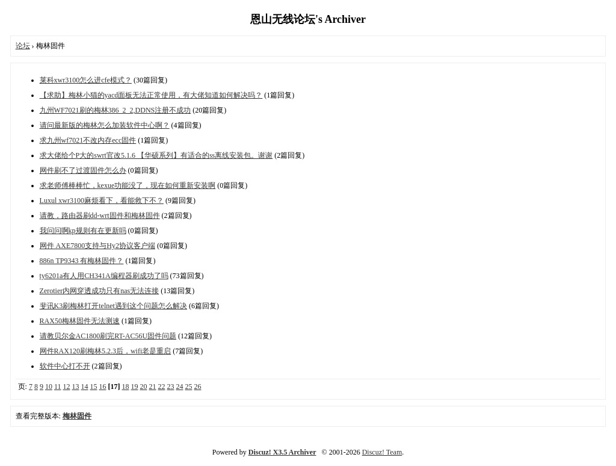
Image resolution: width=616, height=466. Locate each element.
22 (161, 386)
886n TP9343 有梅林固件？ (82, 260)
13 (75, 386)
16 (102, 386)
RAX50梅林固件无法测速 (80, 321)
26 (198, 386)
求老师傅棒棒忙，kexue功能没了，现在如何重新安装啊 (128, 185)
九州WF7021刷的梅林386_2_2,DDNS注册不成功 (115, 110)
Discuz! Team (382, 452)
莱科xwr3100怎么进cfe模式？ (86, 80)
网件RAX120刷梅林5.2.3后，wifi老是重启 (105, 351)
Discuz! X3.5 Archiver (282, 452)
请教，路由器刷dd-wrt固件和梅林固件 (100, 215)
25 (188, 386)
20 (143, 386)
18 (125, 386)
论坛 (23, 46)
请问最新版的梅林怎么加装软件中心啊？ (105, 125)
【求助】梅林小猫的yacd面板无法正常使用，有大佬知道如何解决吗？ (151, 95)
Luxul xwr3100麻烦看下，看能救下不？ (102, 200)
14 (84, 386)
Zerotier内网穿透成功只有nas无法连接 (99, 291)
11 (57, 386)
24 (179, 386)
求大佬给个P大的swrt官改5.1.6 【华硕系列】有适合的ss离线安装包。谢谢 (156, 155)
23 (170, 386)
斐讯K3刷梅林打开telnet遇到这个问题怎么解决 (113, 306)
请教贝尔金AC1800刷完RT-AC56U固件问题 (108, 336)
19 (134, 386)
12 (66, 386)
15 (93, 386)
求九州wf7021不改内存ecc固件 (88, 140)
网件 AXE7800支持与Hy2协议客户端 (97, 245)
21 (152, 386)
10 (48, 386)
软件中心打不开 (65, 366)
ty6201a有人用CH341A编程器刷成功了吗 (104, 276)
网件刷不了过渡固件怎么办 (83, 170)
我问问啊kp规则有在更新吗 (83, 230)
